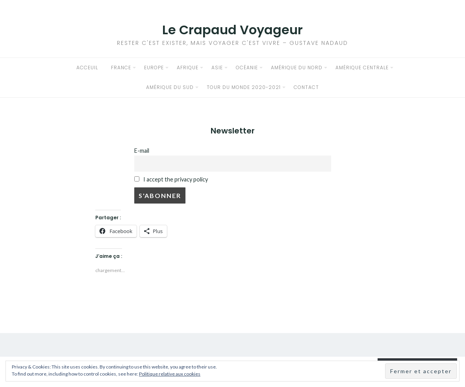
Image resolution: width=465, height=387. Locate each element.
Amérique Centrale (362, 67)
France (121, 67)
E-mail (141, 150)
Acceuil (87, 67)
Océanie (247, 67)
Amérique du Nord (296, 67)
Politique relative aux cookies (169, 374)
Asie (217, 67)
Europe (154, 67)
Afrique (187, 67)
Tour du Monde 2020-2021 (244, 87)
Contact (306, 87)
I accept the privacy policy (171, 179)
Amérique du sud (170, 87)
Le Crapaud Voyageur (232, 30)
